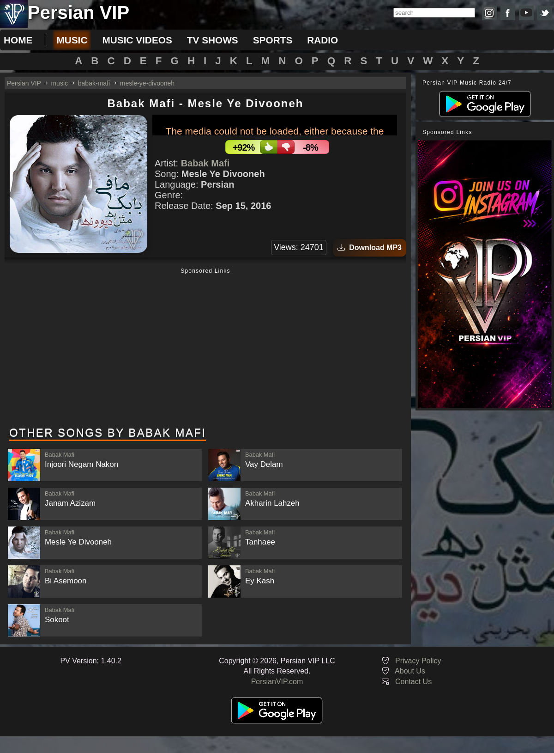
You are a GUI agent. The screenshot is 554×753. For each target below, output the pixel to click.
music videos (137, 40)
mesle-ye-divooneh (147, 83)
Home (18, 40)
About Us (410, 671)
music (71, 40)
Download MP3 (369, 247)
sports (273, 40)
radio (322, 40)
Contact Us (413, 682)
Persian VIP (24, 83)
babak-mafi (94, 83)
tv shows (212, 40)
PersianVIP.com (277, 682)
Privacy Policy (418, 661)
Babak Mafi (205, 163)
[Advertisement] (205, 348)
